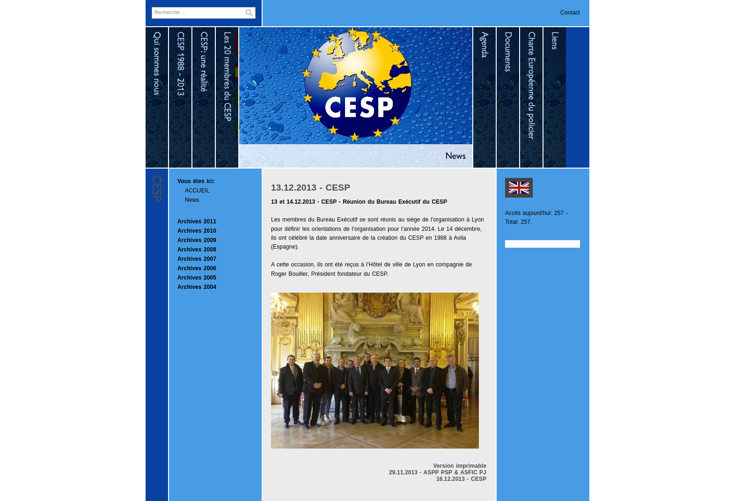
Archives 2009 (196, 240)
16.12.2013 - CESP (461, 479)
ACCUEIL (197, 190)
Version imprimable (459, 466)
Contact (570, 12)
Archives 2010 (196, 231)
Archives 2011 (196, 221)
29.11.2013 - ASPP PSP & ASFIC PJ (437, 472)
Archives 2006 (196, 268)
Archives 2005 (196, 277)
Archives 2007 (196, 259)
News (192, 200)
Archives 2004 (196, 287)
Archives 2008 (196, 249)
